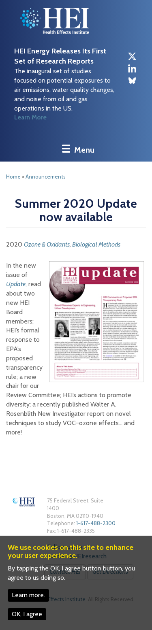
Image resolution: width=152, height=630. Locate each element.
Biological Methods (96, 244)
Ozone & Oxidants (47, 244)
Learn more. (28, 595)
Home (13, 176)
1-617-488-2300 (96, 523)
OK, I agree (27, 614)
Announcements (46, 176)
